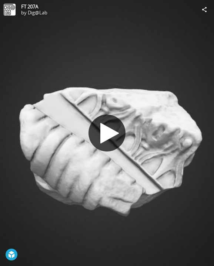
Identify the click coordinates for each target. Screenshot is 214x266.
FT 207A (29, 6)
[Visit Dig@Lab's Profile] (10, 10)
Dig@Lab (37, 12)
